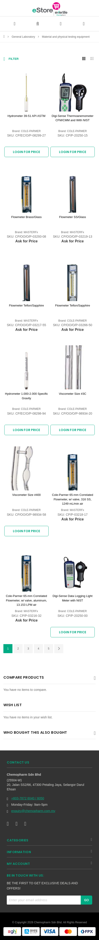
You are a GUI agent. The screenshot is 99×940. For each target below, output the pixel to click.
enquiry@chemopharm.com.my (33, 811)
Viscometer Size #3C (72, 393)
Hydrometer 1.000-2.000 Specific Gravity (26, 396)
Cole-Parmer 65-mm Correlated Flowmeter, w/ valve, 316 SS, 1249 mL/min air (72, 499)
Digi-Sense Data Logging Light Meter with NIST (72, 598)
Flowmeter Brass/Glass (26, 217)
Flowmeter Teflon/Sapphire (26, 305)
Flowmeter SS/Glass (72, 217)
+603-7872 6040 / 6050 (27, 798)
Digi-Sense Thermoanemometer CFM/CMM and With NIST (73, 118)
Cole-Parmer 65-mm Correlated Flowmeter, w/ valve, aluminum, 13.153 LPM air (26, 600)
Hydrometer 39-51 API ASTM (26, 116)
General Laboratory (24, 36)
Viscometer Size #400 (26, 495)
